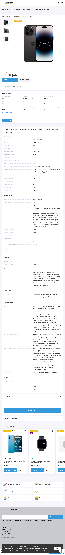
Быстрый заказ (24, 79)
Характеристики (6, 16)
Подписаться (55, 517)
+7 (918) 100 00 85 (7, 533)
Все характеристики (7, 112)
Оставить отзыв (32, 410)
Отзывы (17, 16)
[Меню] (3, 3)
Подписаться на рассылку (9, 509)
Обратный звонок (6, 534)
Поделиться (7, 120)
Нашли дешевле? (58, 74)
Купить (11, 470)
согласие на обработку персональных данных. (39, 520)
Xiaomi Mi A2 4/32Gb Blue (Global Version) (14, 461)
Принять (57, 548)
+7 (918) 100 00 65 (7, 531)
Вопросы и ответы (28, 16)
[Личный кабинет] (58, 3)
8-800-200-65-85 (6, 529)
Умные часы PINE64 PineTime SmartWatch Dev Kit (40, 461)
